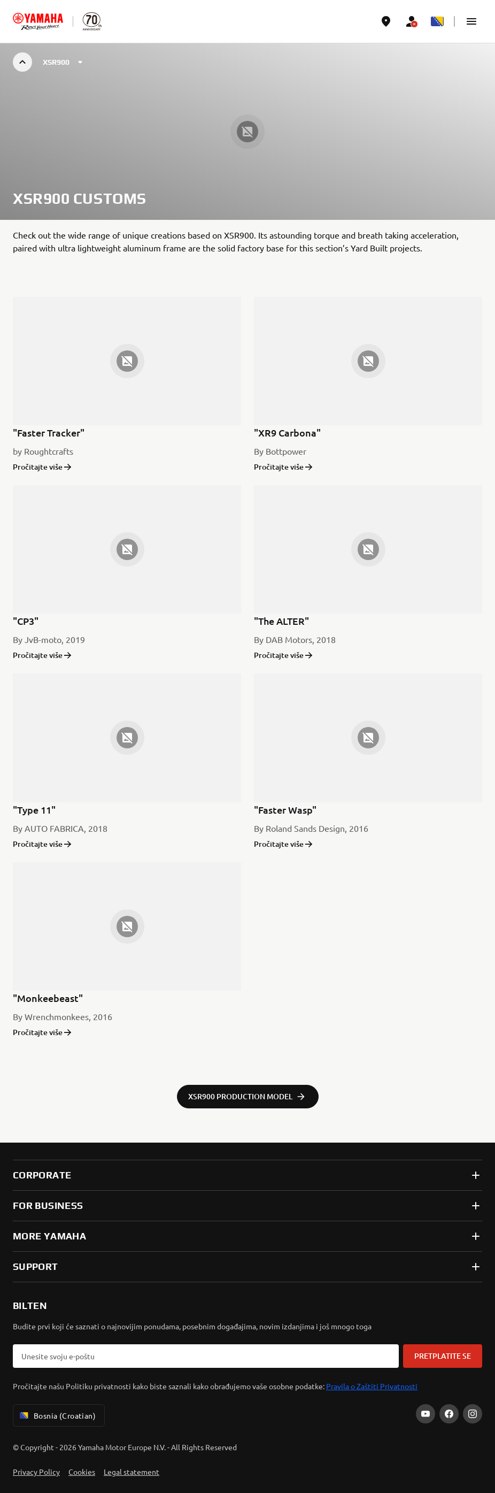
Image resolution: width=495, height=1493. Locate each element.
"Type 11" (34, 809)
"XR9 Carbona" (287, 432)
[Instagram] (472, 1413)
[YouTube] (425, 1413)
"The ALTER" (281, 621)
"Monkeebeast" (48, 998)
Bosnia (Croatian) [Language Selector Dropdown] (57, 1415)
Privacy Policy (36, 1471)
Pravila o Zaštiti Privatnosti (371, 1386)
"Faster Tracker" (48, 432)
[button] (471, 21)
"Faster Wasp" (285, 809)
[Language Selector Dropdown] (437, 21)
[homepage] (38, 21)
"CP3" (25, 621)
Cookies (81, 1471)
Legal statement (131, 1471)
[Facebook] (449, 1413)
